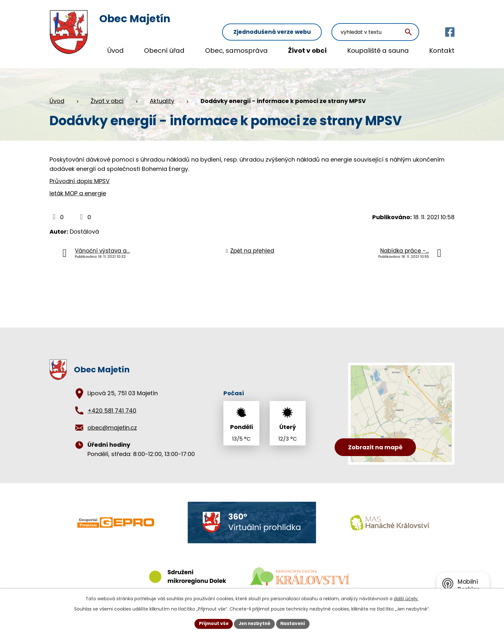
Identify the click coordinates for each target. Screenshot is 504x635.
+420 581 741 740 (111, 404)
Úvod (115, 50)
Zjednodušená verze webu (287, 20)
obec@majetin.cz (112, 421)
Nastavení (294, 623)
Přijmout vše (212, 623)
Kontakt (442, 50)
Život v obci (307, 50)
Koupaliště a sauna (378, 50)
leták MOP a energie (78, 187)
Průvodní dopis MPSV (80, 175)
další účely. (406, 598)
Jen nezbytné (254, 623)
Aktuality (162, 95)
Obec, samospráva (236, 50)
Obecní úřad (164, 50)
